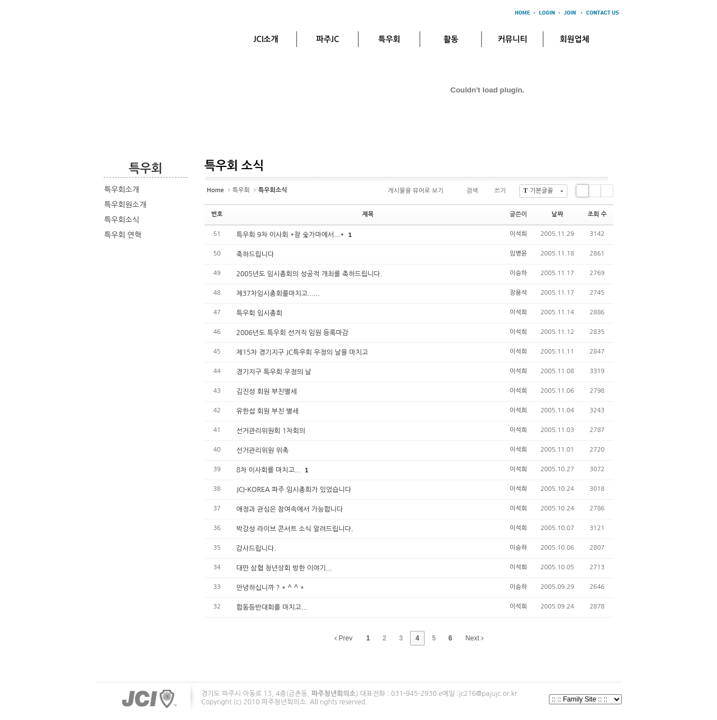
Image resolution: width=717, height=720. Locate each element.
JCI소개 (265, 39)
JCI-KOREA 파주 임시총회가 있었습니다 (293, 489)
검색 (467, 191)
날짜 (558, 214)
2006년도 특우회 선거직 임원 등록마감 (292, 332)
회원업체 (574, 39)
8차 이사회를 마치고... (269, 470)
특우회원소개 (125, 204)
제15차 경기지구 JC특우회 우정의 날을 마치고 (302, 352)
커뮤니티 (513, 39)
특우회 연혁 (122, 235)
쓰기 (495, 191)
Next (474, 638)
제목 (368, 214)
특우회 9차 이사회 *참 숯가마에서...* (291, 234)
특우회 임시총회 (259, 313)
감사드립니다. (256, 548)
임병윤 (518, 253)
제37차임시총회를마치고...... (278, 293)
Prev (343, 638)
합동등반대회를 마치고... (272, 607)
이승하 (518, 273)
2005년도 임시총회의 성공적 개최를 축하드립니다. (309, 274)
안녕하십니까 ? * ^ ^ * (270, 587)
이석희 (518, 234)
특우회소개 (121, 189)
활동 (451, 39)
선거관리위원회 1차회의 (270, 431)
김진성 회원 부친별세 (266, 391)
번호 (217, 214)
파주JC (327, 39)
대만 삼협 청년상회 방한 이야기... (284, 568)
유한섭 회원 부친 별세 (267, 411)
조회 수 (597, 214)
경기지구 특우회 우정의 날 (273, 372)
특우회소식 (121, 220)
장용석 (518, 293)
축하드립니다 (255, 254)
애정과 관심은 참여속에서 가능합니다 (289, 509)
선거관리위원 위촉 (262, 450)
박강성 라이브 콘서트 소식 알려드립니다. (294, 529)
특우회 (389, 39)
